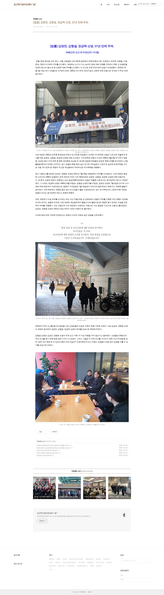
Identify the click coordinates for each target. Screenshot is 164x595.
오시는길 (116, 4)
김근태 (99, 566)
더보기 (51, 569)
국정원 (110, 562)
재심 (92, 566)
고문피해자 (71, 566)
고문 (51, 562)
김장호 (58, 562)
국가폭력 (82, 562)
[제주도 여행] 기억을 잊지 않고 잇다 (47, 453)
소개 (108, 4)
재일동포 (91, 562)
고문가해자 (100, 562)
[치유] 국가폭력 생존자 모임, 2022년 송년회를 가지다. (53, 445)
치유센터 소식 (40, 441)
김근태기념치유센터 (70, 562)
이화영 (99, 559)
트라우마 (61, 566)
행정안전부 (90, 559)
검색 (148, 561)
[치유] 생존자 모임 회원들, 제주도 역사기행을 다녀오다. (53, 448)
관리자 (89, 592)
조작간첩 (53, 566)
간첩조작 (107, 559)
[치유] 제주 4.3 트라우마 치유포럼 (47, 450)
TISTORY (83, 592)
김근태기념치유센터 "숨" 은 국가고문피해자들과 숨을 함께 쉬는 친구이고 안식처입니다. (64, 516)
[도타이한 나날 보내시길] (44, 455)
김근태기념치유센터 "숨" (25, 4)
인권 (65, 559)
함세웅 (52, 559)
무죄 (59, 559)
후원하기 (126, 4)
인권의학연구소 (83, 566)
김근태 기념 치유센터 (76, 559)
